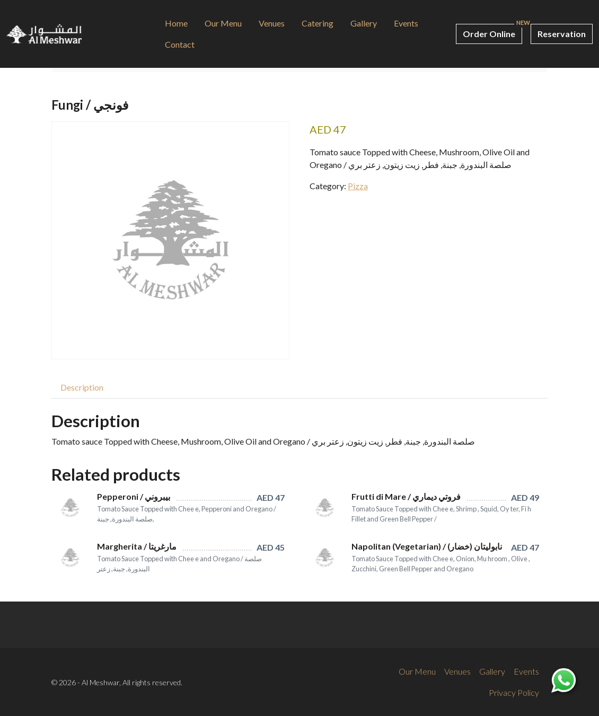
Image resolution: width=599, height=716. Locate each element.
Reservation (562, 34)
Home (176, 23)
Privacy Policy (514, 692)
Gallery (363, 23)
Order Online (489, 34)
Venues (272, 23)
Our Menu (223, 23)
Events (406, 23)
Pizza (358, 186)
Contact (180, 44)
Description (81, 387)
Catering (317, 23)
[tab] (81, 387)
